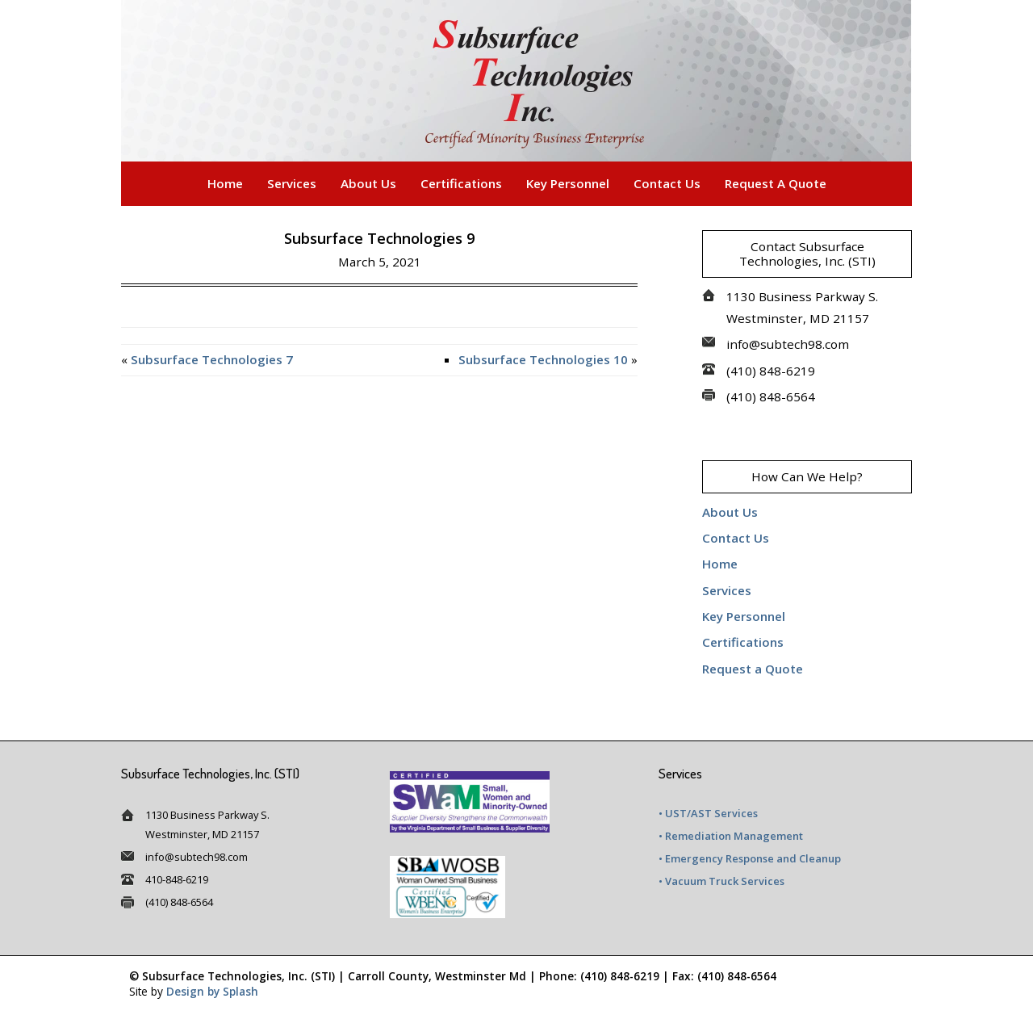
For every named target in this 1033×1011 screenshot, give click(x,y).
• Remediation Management (731, 836)
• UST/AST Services (708, 813)
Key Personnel (567, 183)
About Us (368, 183)
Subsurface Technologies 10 (543, 359)
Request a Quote (775, 183)
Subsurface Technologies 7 (212, 359)
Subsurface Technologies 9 (379, 238)
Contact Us (667, 183)
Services (291, 183)
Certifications (461, 183)
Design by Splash (212, 991)
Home (225, 183)
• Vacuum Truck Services (721, 881)
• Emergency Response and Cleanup (750, 858)
